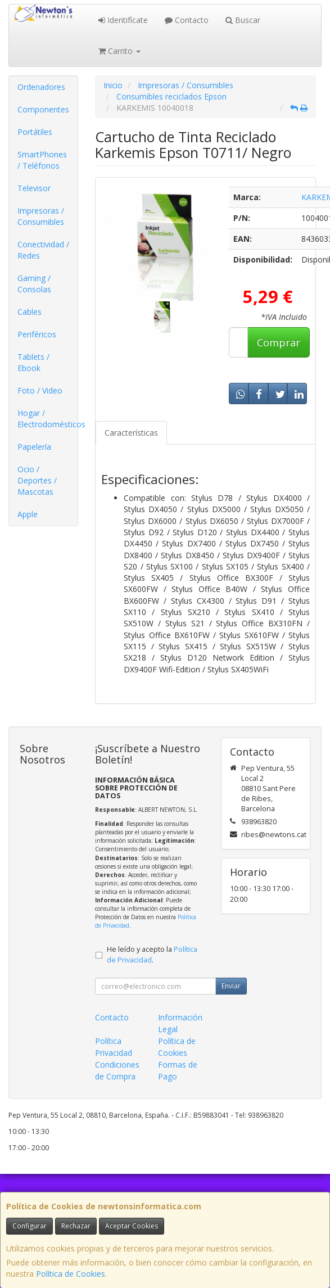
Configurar (29, 1226)
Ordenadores (41, 87)
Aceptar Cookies (131, 1226)
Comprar (278, 342)
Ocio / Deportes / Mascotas (37, 480)
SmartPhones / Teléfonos (42, 160)
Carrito (119, 51)
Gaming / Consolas (34, 284)
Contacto (187, 20)
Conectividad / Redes (43, 250)
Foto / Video (39, 390)
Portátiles (34, 131)
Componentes (43, 109)
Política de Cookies (70, 1273)
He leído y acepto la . (152, 954)
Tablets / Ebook (33, 362)
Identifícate (123, 20)
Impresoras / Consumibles (40, 216)
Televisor (34, 188)
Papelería (34, 446)
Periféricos (36, 334)
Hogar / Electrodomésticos (47, 419)
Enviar (231, 986)
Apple (27, 514)
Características (131, 432)
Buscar (242, 20)
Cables (29, 311)
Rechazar (76, 1226)
